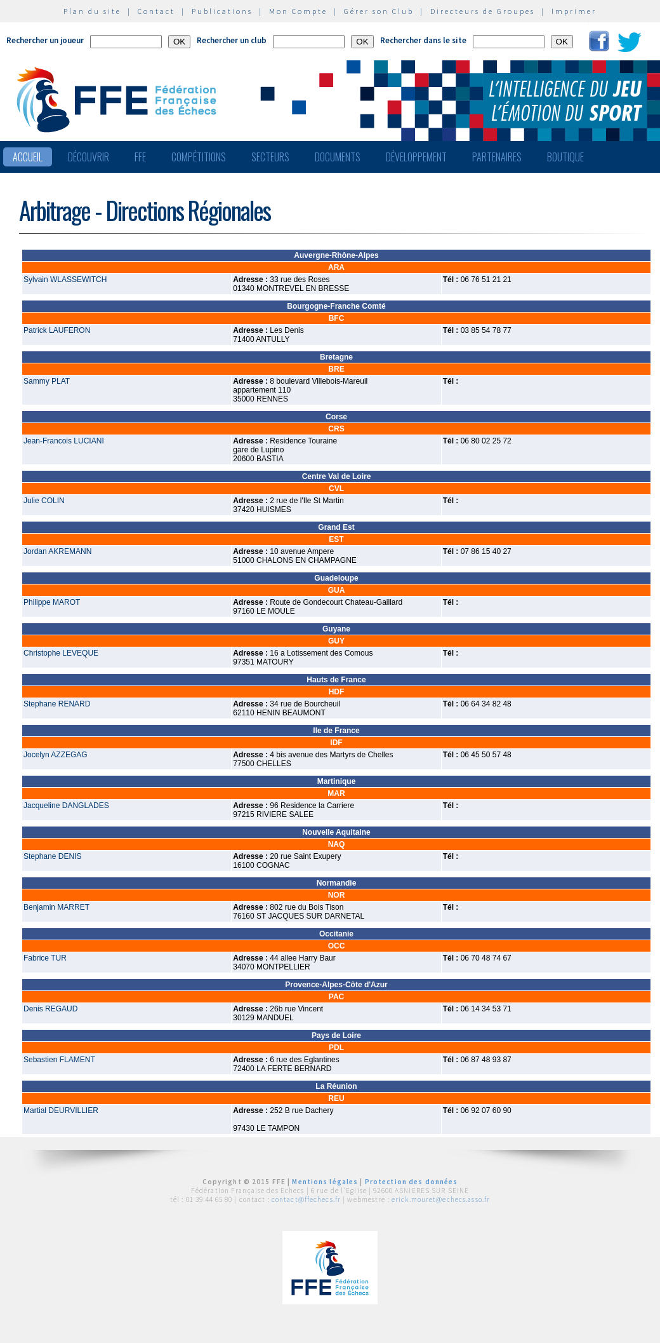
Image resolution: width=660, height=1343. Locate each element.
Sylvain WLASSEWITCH (65, 279)
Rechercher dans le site (423, 40)
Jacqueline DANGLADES (66, 805)
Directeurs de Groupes (482, 11)
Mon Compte (298, 11)
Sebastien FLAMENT (59, 1059)
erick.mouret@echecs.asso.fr (441, 1199)
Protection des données (411, 1181)
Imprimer (574, 11)
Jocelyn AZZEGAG (55, 754)
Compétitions (198, 157)
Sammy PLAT (46, 381)
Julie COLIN (44, 500)
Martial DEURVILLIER (60, 1110)
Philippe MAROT (51, 602)
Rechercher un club (232, 40)
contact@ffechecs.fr (306, 1199)
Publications (222, 11)
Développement (416, 157)
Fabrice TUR (45, 958)
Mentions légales (325, 1181)
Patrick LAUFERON (56, 330)
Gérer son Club (379, 11)
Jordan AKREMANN (57, 551)
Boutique (565, 157)
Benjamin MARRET (56, 907)
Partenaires (497, 157)
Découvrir (88, 157)
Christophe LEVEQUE (60, 653)
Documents (337, 157)
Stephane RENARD (56, 703)
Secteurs (270, 157)
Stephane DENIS (52, 856)
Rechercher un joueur (45, 40)
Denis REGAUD (50, 1008)
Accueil (28, 157)
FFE (140, 157)
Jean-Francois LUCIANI (63, 440)
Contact (156, 11)
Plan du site (92, 11)
